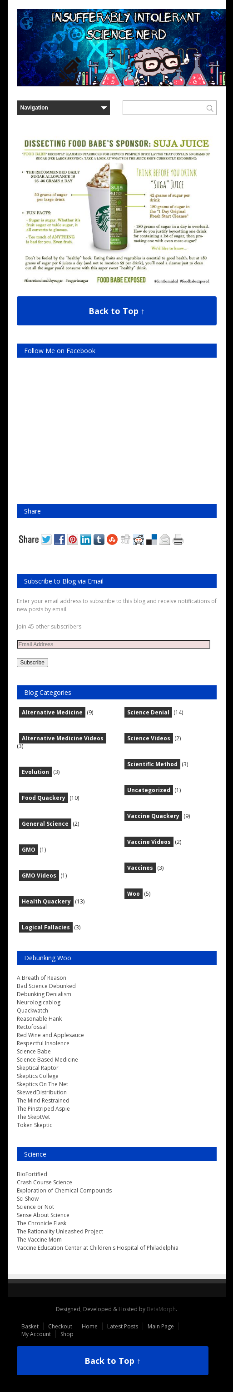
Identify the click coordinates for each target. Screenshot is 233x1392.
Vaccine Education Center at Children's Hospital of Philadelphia (97, 1248)
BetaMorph (161, 1309)
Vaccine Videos (149, 842)
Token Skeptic (34, 1125)
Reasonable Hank (39, 1019)
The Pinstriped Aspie (43, 1109)
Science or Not (35, 1207)
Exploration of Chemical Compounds (64, 1190)
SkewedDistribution (42, 1092)
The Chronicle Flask (41, 1223)
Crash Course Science (44, 1182)
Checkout (60, 1326)
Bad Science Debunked (46, 986)
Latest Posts (122, 1326)
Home (90, 1326)
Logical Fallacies (46, 927)
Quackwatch (32, 1010)
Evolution (35, 772)
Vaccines (140, 868)
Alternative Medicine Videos (63, 738)
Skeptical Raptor (38, 1068)
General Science (45, 824)
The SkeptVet (33, 1117)
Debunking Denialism (44, 994)
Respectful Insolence (43, 1043)
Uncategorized (148, 790)
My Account (36, 1334)
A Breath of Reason (41, 978)
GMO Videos (39, 875)
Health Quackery (46, 901)
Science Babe (34, 1051)
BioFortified (32, 1174)
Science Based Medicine (47, 1059)
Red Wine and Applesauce (50, 1035)
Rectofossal (32, 1027)
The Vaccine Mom (39, 1239)
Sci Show (28, 1198)
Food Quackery (43, 798)
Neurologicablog (38, 1002)
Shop (67, 1334)
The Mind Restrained (43, 1100)
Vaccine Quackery (153, 816)
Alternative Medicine (52, 712)
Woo (133, 894)
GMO (28, 849)
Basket (30, 1326)
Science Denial (148, 712)
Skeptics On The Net (42, 1084)
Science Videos (148, 738)
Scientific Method (152, 764)
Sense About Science (43, 1215)
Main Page (161, 1326)
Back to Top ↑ (117, 310)
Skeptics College (38, 1076)
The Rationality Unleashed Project (60, 1231)
